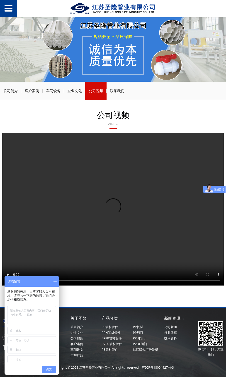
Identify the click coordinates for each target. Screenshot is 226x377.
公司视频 (96, 90)
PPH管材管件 (111, 332)
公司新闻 (170, 327)
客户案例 (32, 90)
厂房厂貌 (76, 355)
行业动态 (170, 332)
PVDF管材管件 (112, 344)
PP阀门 (138, 332)
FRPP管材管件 (112, 338)
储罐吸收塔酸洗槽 (145, 349)
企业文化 (74, 90)
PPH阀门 (139, 338)
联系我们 (117, 90)
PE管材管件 (110, 349)
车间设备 (53, 90)
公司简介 (10, 90)
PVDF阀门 (140, 344)
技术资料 (170, 338)
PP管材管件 (110, 327)
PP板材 (138, 327)
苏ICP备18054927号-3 (157, 367)
